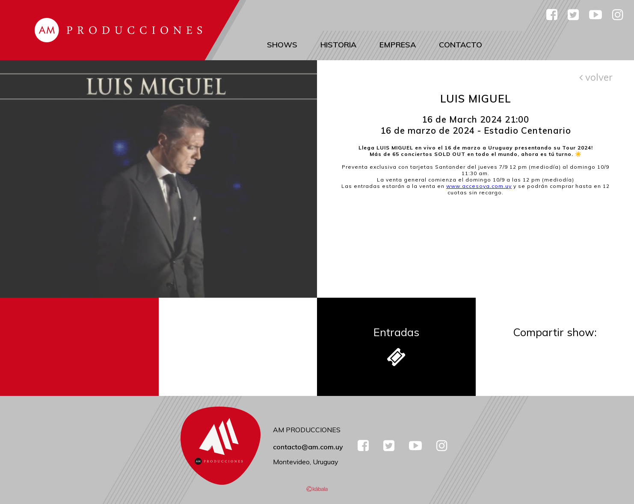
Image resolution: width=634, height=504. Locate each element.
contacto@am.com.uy (308, 446)
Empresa (397, 45)
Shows (282, 45)
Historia (338, 45)
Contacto (460, 45)
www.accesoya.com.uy (479, 186)
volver (596, 77)
